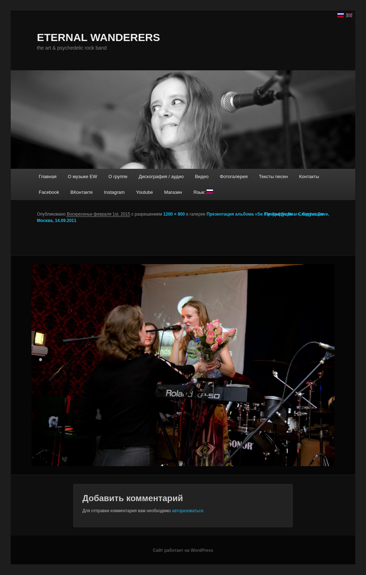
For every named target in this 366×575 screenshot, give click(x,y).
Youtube (144, 192)
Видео (201, 176)
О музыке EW (82, 176)
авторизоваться (187, 510)
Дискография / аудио (161, 176)
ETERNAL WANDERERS (98, 37)
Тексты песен (273, 176)
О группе (117, 176)
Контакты (309, 176)
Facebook (49, 192)
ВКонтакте (81, 192)
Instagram (114, 192)
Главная (47, 176)
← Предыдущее (276, 214)
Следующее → (313, 214)
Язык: (203, 192)
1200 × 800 (174, 214)
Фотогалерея (234, 176)
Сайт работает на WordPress (183, 550)
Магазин (173, 192)
